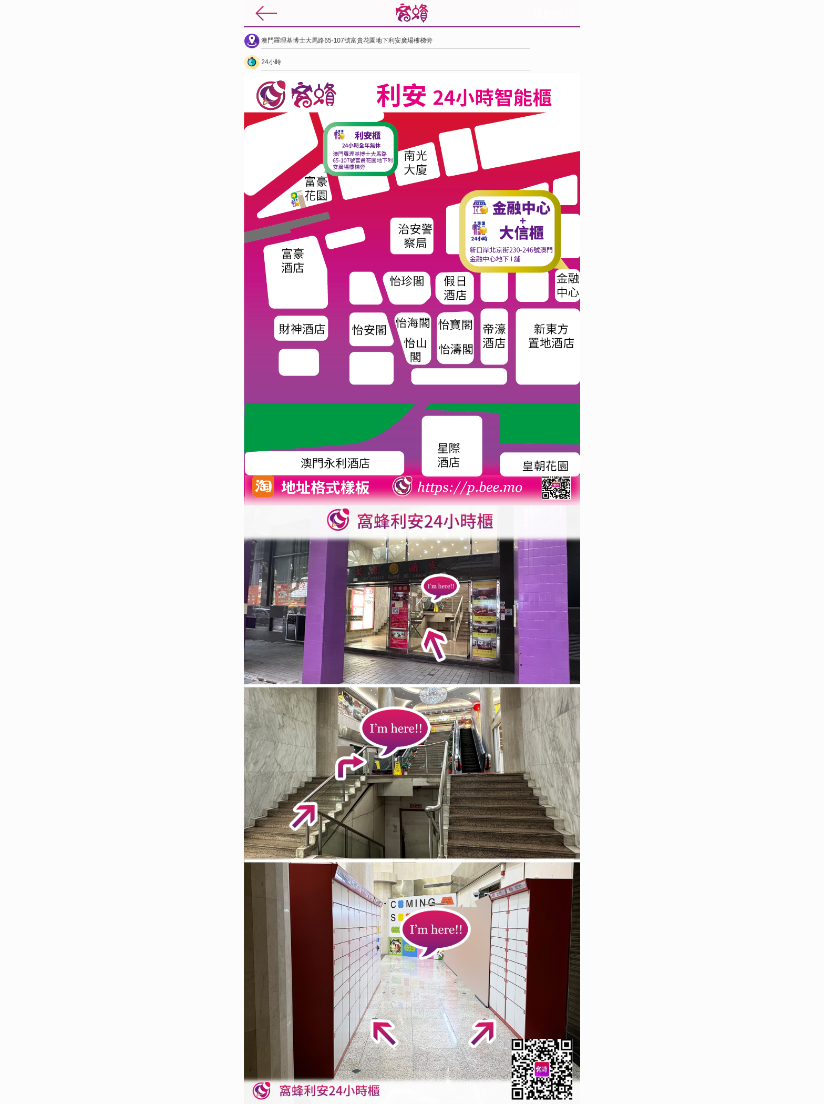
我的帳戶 (554, 13)
